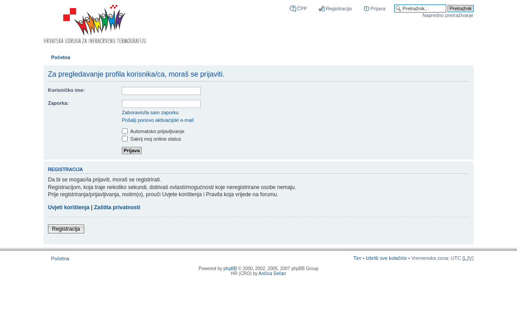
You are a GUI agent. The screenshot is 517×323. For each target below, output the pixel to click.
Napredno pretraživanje (448, 15)
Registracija (338, 8)
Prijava (378, 8)
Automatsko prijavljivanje (153, 131)
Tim (357, 258)
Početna (60, 57)
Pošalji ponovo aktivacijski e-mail (158, 120)
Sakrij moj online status (151, 139)
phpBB (230, 268)
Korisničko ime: (66, 90)
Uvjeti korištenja (69, 207)
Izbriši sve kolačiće (386, 258)
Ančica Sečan (272, 273)
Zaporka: (58, 103)
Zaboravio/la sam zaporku (150, 112)
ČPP (302, 8)
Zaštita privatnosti (117, 207)
